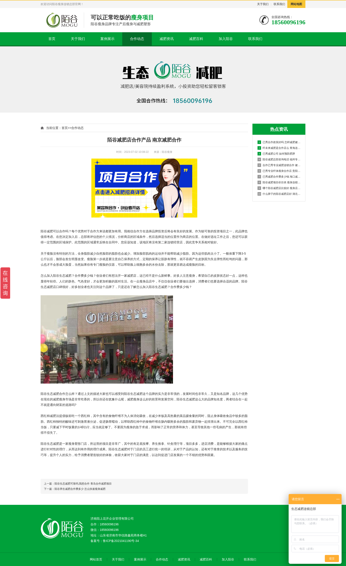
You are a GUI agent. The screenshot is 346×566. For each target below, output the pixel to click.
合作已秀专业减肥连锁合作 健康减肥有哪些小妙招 (279, 165)
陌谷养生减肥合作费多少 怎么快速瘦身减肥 (80, 488)
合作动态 (137, 39)
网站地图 (296, 4)
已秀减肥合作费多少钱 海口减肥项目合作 (279, 176)
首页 (51, 39)
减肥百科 (196, 39)
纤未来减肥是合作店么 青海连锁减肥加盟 (279, 148)
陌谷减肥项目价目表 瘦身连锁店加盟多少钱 (279, 182)
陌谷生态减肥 (62, 275)
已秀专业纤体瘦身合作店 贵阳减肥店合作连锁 (279, 171)
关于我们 (263, 4)
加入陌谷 (226, 39)
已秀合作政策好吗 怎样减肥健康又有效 (279, 142)
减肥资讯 (167, 39)
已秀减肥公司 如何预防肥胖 (276, 153)
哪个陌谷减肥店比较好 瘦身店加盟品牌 (279, 188)
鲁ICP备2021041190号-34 (121, 541)
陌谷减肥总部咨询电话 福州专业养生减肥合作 (279, 159)
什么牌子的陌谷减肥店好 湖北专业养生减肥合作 (279, 194)
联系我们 (279, 4)
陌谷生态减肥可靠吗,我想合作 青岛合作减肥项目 (83, 483)
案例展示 (107, 39)
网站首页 (96, 559)
